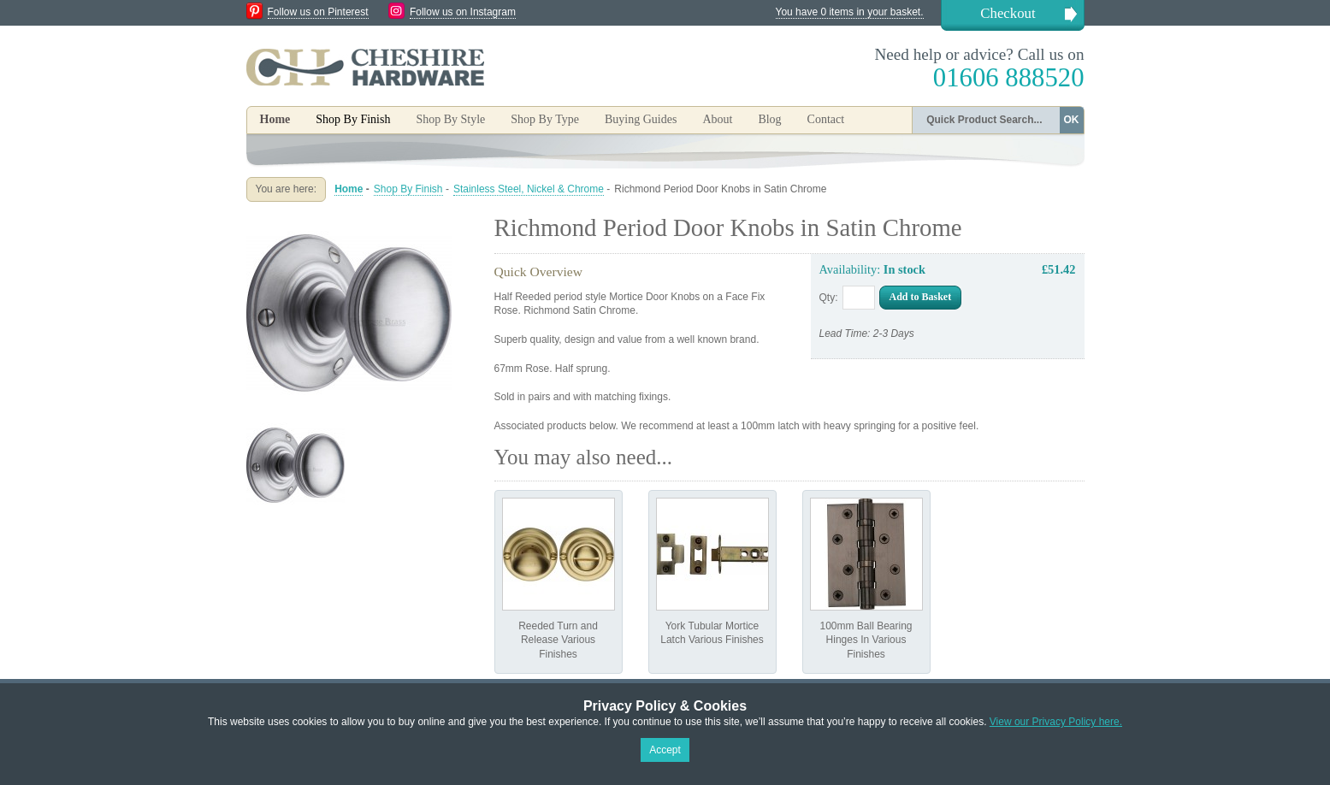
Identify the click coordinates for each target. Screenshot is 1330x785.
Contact (826, 119)
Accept (665, 750)
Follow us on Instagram (463, 12)
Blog (769, 119)
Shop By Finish (408, 189)
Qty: (828, 298)
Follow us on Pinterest (318, 12)
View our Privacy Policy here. (1056, 722)
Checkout (1007, 13)
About (717, 119)
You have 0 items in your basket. (850, 12)
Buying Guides (641, 119)
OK (1071, 120)
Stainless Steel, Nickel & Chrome (528, 189)
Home (275, 119)
